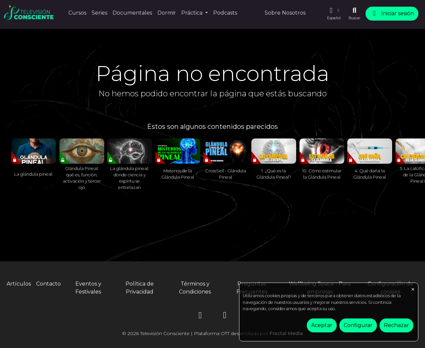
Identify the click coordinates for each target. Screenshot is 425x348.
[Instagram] (200, 316)
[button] (333, 13)
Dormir (166, 13)
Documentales (132, 13)
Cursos (77, 13)
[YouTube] (224, 316)
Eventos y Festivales (88, 288)
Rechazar (396, 325)
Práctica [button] (192, 13)
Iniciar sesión (392, 13)
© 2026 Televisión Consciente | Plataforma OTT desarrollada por (212, 333)
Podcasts (225, 13)
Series (99, 13)
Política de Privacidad (140, 288)
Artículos (19, 284)
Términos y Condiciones (195, 288)
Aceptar (321, 325)
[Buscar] (354, 13)
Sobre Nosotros (285, 13)
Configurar (358, 325)
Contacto (48, 284)
